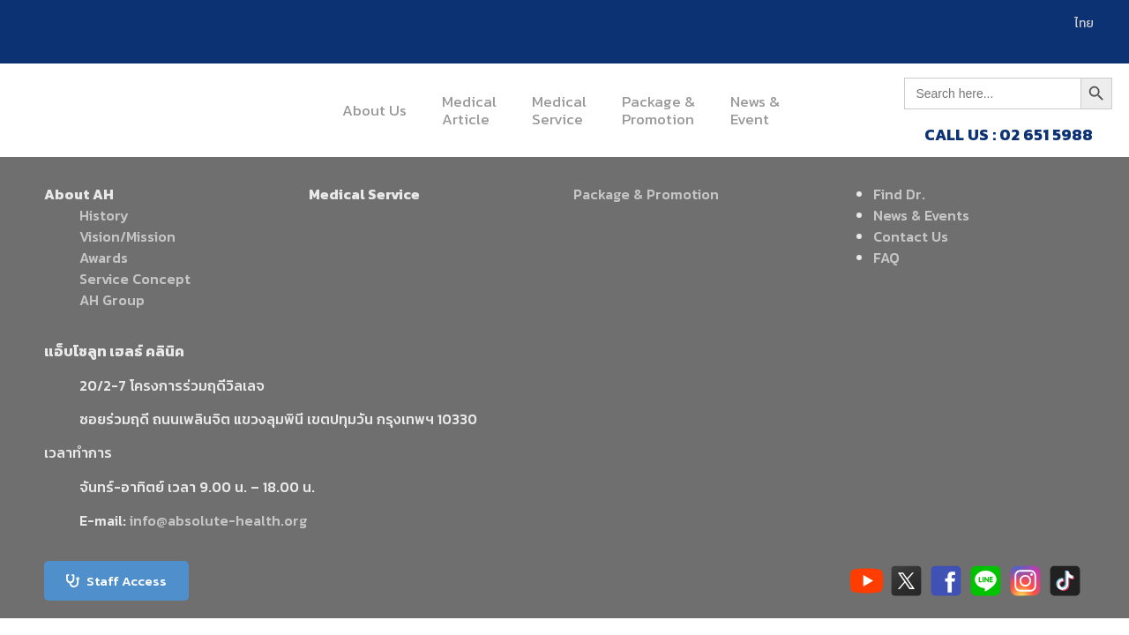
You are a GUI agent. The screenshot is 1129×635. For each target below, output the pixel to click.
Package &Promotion (658, 110)
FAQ (886, 257)
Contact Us (910, 236)
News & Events (921, 215)
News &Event (755, 110)
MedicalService (559, 110)
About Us (374, 110)
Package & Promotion (646, 194)
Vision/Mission (127, 236)
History (104, 215)
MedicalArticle (469, 110)
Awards (103, 257)
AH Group (112, 299)
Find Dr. (899, 194)
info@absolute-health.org (218, 520)
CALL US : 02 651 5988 (1008, 134)
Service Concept (135, 278)
